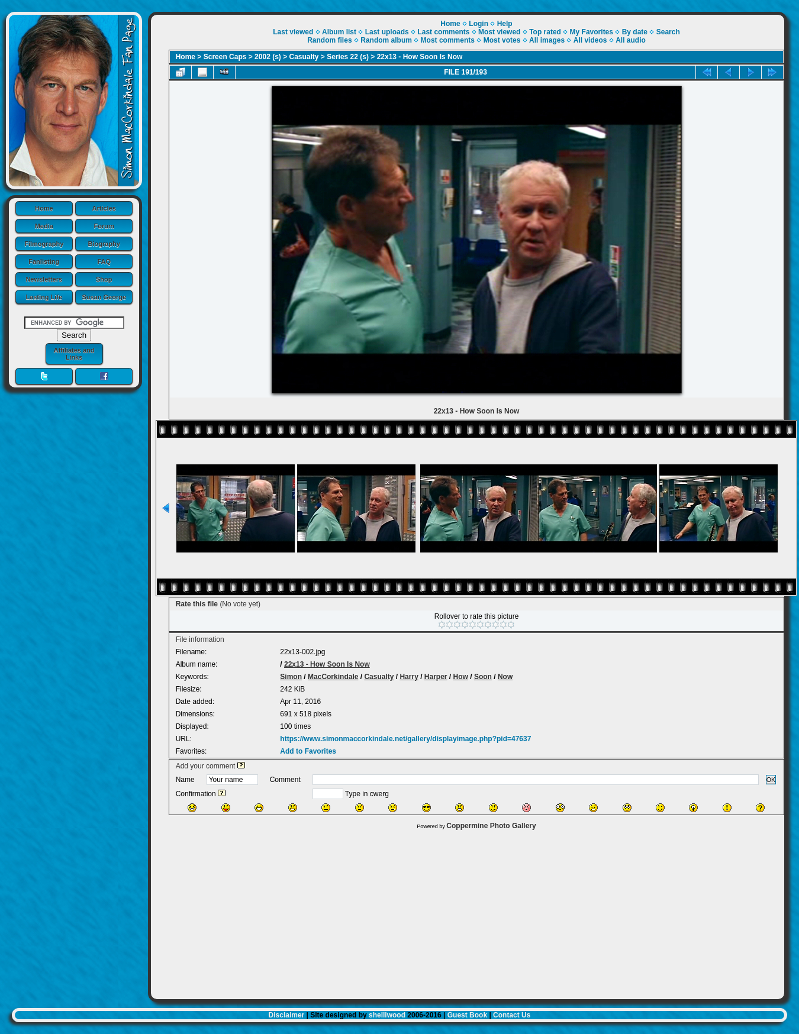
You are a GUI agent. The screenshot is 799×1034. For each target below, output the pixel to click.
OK (771, 779)
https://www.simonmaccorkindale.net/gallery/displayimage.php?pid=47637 (405, 739)
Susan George (104, 296)
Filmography (43, 243)
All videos (590, 40)
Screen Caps (225, 57)
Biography (104, 243)
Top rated (545, 32)
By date (634, 32)
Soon (483, 677)
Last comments (443, 32)
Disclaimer (287, 1015)
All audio (631, 40)
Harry (409, 677)
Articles (104, 208)
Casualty (304, 57)
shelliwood (387, 1015)
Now (505, 677)
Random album (386, 40)
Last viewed (293, 32)
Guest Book (467, 1015)
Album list (339, 32)
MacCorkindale (333, 677)
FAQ (104, 261)
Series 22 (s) (348, 57)
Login (478, 24)
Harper (435, 677)
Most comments (448, 40)
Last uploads (387, 32)
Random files (329, 40)
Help (505, 24)
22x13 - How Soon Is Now (420, 57)
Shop (104, 279)
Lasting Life (43, 296)
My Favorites (591, 32)
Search (668, 32)
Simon (291, 677)
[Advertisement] (468, 911)
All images (547, 40)
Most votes (502, 40)
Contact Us (511, 1015)
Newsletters (43, 279)
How (460, 677)
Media (44, 226)
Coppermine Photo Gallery (491, 826)
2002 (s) (267, 57)
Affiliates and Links (73, 354)
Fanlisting (43, 261)
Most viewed (499, 32)
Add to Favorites (308, 751)
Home (44, 208)
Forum (104, 226)
